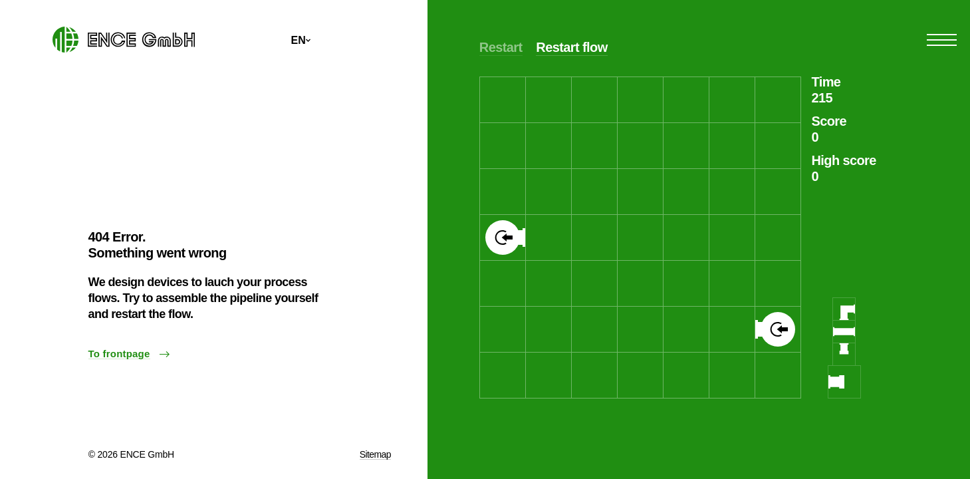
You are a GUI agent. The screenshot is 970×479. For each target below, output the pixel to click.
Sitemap (375, 454)
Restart (501, 47)
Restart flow (571, 47)
